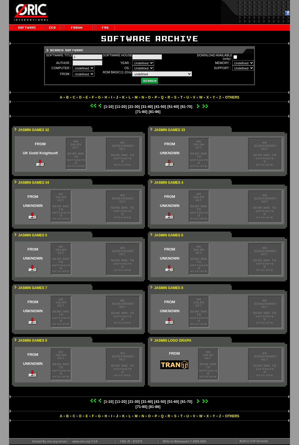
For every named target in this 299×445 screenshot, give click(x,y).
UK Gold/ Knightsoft (40, 153)
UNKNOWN (169, 153)
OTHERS (232, 97)
